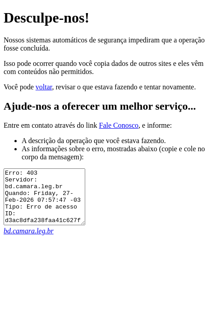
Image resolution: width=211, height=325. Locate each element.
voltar (44, 87)
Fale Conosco (118, 125)
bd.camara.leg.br (29, 242)
